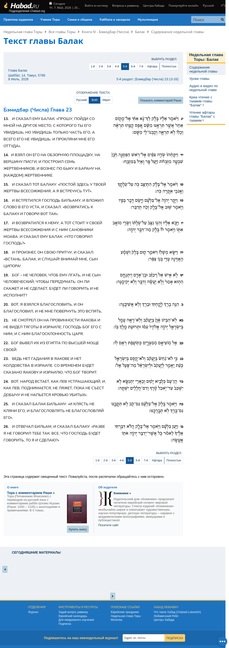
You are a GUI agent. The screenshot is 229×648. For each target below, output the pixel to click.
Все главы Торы (62, 31)
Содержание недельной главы (177, 31)
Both (94, 100)
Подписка (64, 623)
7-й (141, 66)
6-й (133, 66)
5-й (125, 66)
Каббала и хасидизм (115, 20)
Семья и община (79, 20)
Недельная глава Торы (23, 31)
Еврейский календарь (72, 616)
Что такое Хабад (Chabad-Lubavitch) (177, 612)
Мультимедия (148, 20)
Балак (140, 31)
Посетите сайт (108, 525)
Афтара (152, 66)
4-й (117, 66)
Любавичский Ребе (166, 616)
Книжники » (122, 493)
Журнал (33, 612)
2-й (101, 66)
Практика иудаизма (18, 20)
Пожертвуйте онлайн (183, 6)
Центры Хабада (153, 6)
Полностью (169, 66)
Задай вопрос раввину (73, 612)
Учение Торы (50, 20)
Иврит (106, 100)
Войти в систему (96, 6)
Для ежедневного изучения (76, 619)
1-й (93, 66)
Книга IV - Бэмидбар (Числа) (105, 31)
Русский (208, 6)
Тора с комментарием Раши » (31, 493)
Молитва (116, 619)
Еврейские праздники (125, 612)
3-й (109, 66)
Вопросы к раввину (125, 6)
